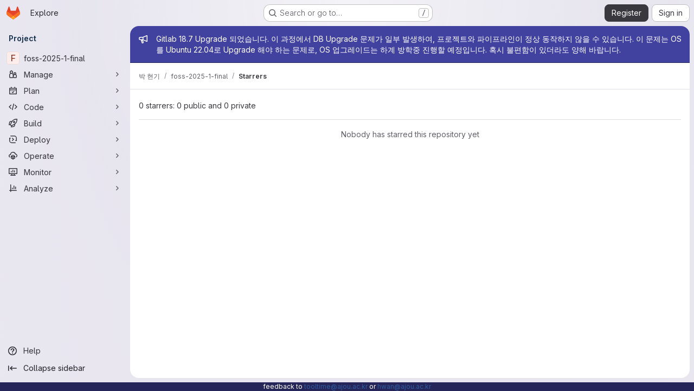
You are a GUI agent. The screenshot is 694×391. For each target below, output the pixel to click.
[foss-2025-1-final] (65, 58)
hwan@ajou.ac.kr (404, 386)
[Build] (65, 123)
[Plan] (65, 90)
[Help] (65, 350)
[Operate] (65, 155)
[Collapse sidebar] (65, 368)
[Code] (65, 106)
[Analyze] (65, 188)
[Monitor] (65, 172)
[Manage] (65, 74)
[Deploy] (65, 139)
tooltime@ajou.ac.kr (336, 386)
